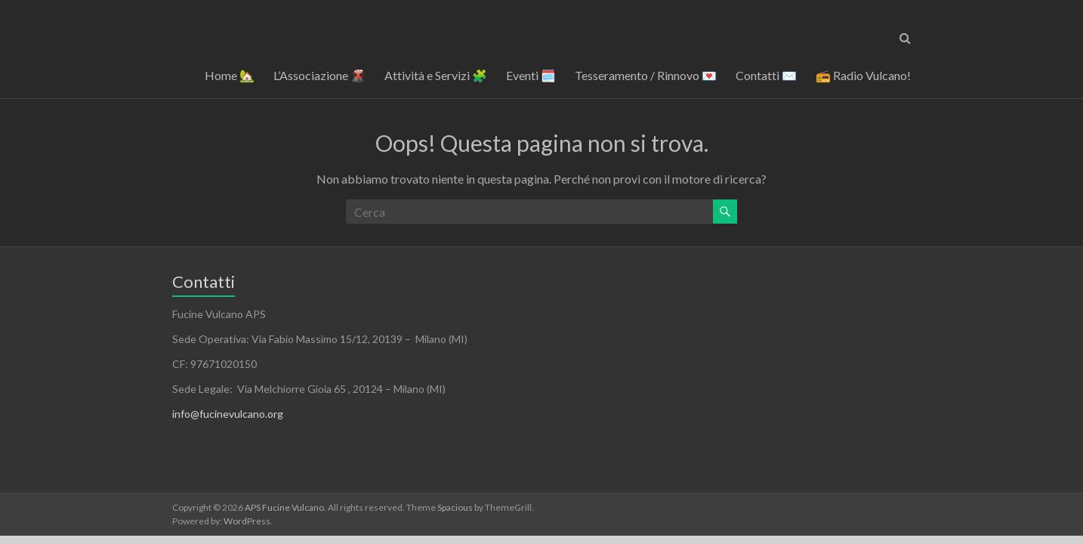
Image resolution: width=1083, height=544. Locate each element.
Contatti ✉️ (766, 75)
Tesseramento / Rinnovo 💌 (646, 75)
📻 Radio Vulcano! (863, 75)
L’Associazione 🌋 (319, 75)
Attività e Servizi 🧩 (435, 75)
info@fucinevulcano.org (227, 413)
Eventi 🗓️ (531, 75)
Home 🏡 (230, 75)
